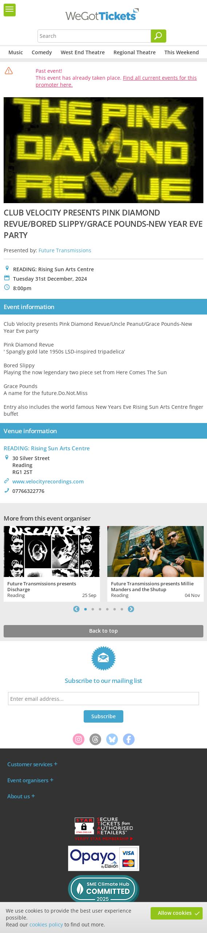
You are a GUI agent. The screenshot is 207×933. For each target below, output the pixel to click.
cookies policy (46, 924)
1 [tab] (85, 609)
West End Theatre (83, 52)
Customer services (29, 764)
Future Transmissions (65, 250)
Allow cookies (175, 912)
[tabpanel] (52, 563)
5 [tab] (114, 609)
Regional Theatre (135, 52)
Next (131, 609)
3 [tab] (100, 609)
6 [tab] (122, 609)
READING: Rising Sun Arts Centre (47, 448)
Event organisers (27, 780)
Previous (76, 609)
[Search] (158, 36)
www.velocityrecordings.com (48, 481)
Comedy (42, 52)
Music (15, 52)
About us (18, 796)
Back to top (103, 630)
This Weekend (181, 52)
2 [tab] (93, 609)
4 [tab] (107, 609)
